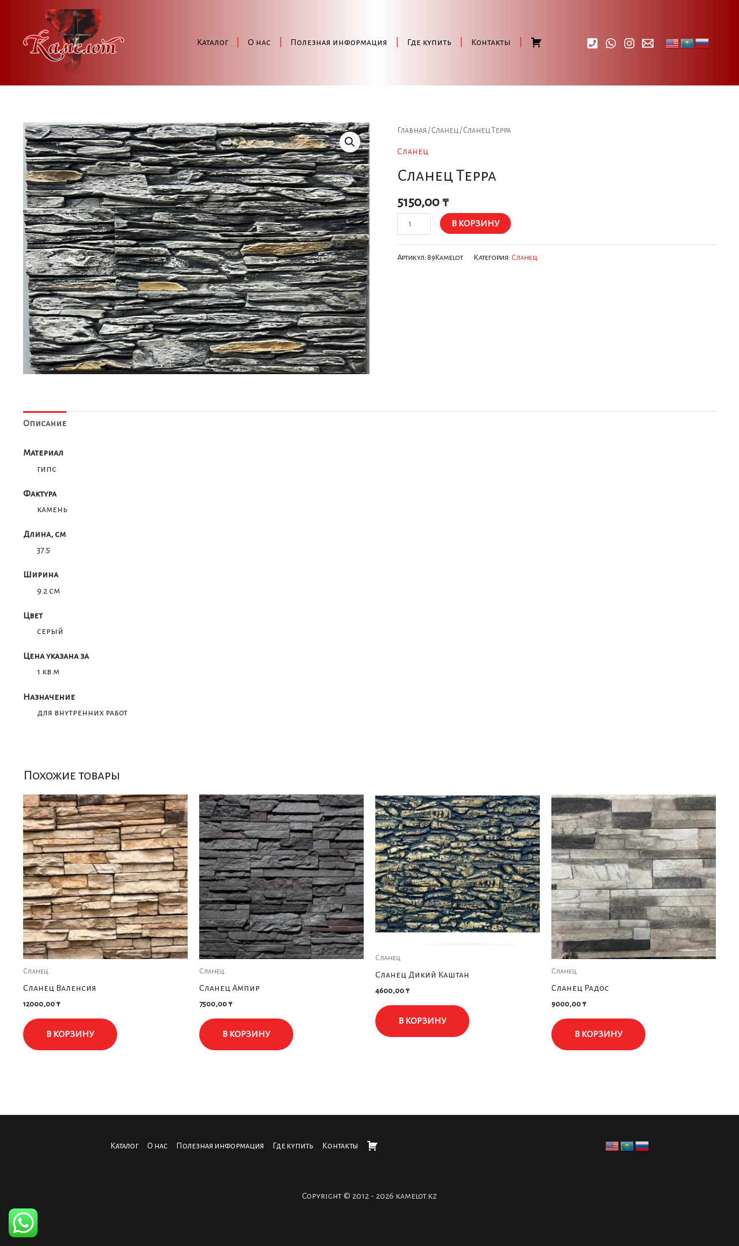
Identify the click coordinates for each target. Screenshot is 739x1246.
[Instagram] (629, 43)
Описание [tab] (44, 423)
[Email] (648, 43)
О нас (259, 42)
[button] (349, 142)
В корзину (475, 223)
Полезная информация (338, 42)
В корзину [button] (70, 1034)
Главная (412, 130)
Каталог (212, 42)
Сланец (444, 130)
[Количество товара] (414, 224)
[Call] (592, 43)
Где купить (429, 42)
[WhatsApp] (611, 43)
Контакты (491, 42)
